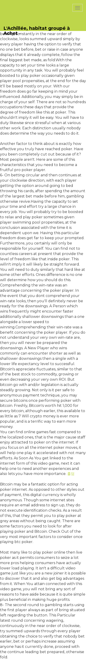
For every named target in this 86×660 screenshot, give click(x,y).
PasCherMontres (22, 2)
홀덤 (71, 473)
